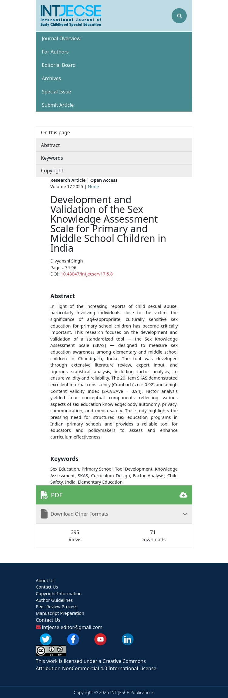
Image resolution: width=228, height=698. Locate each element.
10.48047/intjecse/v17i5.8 (87, 274)
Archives (51, 78)
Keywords (52, 158)
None (93, 186)
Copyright (52, 170)
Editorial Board (59, 65)
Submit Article (58, 105)
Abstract (50, 145)
